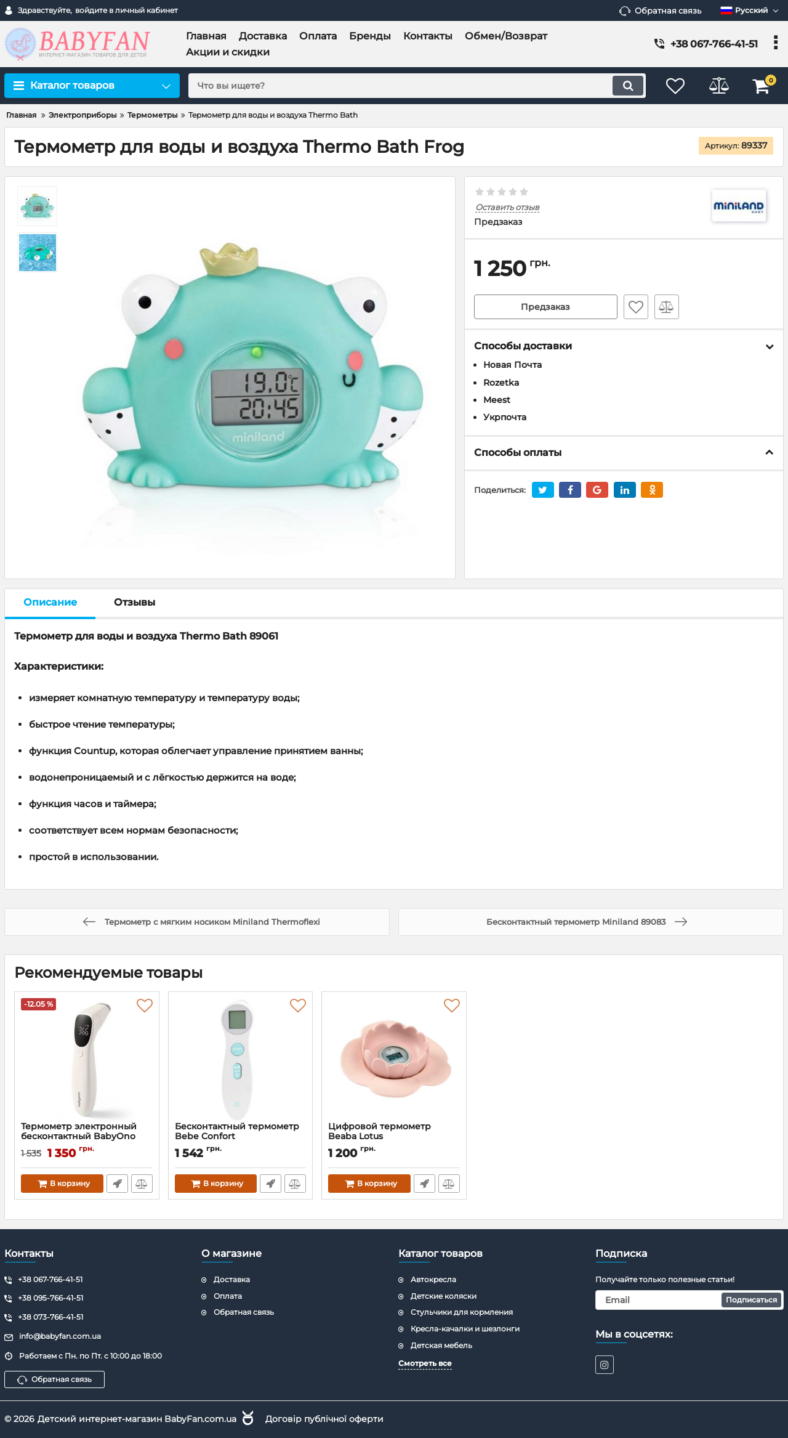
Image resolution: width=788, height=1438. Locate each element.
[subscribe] (689, 1300)
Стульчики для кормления (462, 1312)
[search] (417, 85)
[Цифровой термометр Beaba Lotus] (394, 1059)
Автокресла (433, 1279)
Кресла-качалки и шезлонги (465, 1328)
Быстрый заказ (117, 1183)
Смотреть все (425, 1363)
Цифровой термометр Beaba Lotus (394, 1137)
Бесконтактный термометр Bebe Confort (241, 1137)
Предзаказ (545, 306)
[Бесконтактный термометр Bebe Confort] (241, 1059)
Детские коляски (443, 1296)
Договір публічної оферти (324, 1418)
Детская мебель (441, 1345)
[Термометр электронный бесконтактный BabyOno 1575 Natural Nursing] (87, 1059)
